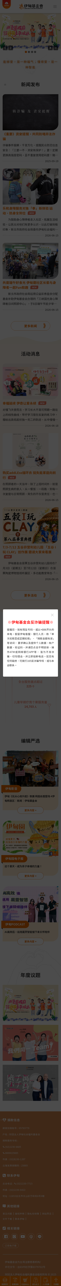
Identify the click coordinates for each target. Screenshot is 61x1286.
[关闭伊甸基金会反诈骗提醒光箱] (52, 615)
